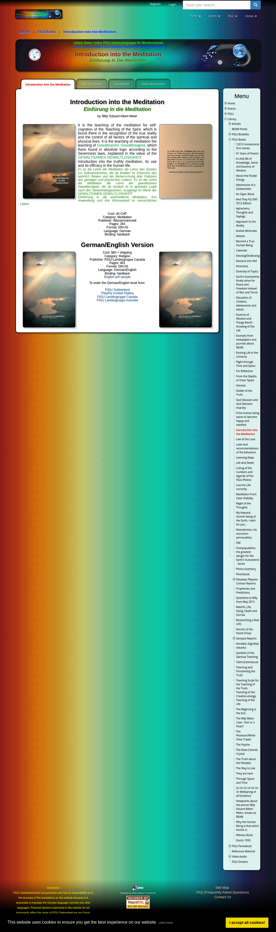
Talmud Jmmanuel (247, 662)
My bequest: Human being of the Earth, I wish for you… (246, 518)
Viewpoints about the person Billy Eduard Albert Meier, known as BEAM (246, 808)
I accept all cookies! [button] (247, 922)
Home (231, 103)
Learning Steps (245, 457)
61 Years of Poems (247, 153)
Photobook (243, 574)
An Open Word (245, 194)
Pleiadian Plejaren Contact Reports (247, 581)
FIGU (231, 114)
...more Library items (152, 84)
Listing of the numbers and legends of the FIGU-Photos (244, 474)
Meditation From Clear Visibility (246, 496)
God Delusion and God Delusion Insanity (247, 404)
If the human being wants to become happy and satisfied (247, 419)
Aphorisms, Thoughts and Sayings (244, 212)
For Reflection (244, 371)
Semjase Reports (246, 638)
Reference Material (243, 851)
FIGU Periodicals (242, 846)
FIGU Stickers (240, 862)
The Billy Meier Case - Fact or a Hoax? (245, 722)
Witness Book (244, 835)
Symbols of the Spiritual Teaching (247, 655)
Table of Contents (91, 84)
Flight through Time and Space (245, 364)
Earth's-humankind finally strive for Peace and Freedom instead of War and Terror (247, 284)
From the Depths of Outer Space (246, 378)
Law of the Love (245, 439)
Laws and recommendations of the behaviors (247, 448)
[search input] (217, 5)
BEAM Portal (239, 129)
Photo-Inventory (246, 569)
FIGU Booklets (240, 134)
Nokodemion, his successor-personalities (246, 533)
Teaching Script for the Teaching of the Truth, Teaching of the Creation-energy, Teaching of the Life (247, 692)
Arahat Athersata (246, 231)
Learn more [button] (166, 922)
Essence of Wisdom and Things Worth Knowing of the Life (245, 322)
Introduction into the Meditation (47, 84)
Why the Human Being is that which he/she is (247, 826)
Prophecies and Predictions (245, 590)
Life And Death (245, 463)
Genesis (241, 385)
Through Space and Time (245, 780)
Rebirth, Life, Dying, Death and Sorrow (246, 611)
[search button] (255, 5)
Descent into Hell (246, 261)
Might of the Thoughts (243, 505)
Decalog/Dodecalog (248, 255)
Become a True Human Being (245, 243)
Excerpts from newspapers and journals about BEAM (246, 341)
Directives (242, 266)
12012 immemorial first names (247, 146)
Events (232, 108)
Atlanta (240, 236)
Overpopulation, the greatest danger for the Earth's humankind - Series (247, 555)
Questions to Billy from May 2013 (246, 600)
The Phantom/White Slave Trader (245, 735)
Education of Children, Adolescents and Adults (246, 303)
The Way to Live (245, 768)
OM (238, 543)
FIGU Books (239, 139)
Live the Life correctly (243, 487)
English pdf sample (117, 277)
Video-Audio (239, 856)
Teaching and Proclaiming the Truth (245, 671)
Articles (236, 124)
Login (172, 4)
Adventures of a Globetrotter (245, 187)
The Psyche (243, 744)
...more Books (121, 84)
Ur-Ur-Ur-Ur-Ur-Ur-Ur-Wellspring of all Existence (247, 792)
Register (155, 4)
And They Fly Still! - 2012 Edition (247, 201)
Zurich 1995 (243, 840)
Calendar (241, 250)
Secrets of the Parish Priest (244, 631)
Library (232, 119)
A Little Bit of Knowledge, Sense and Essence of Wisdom (247, 164)
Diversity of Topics (247, 271)
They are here (244, 773)
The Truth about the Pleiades (246, 761)
